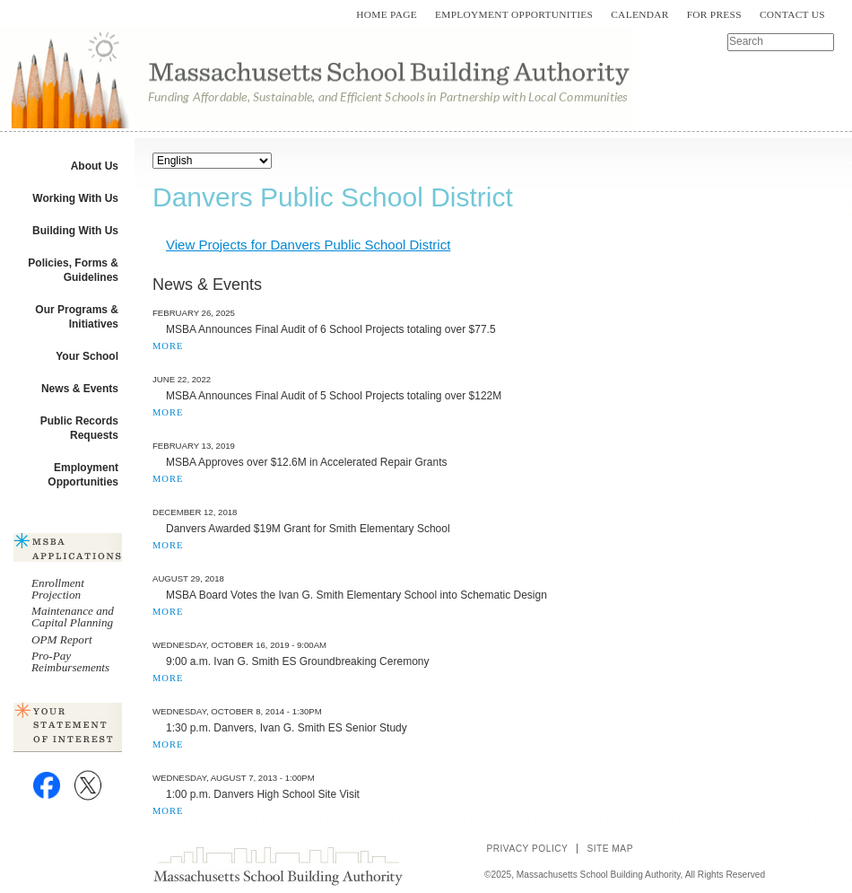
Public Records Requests (79, 428)
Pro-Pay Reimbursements (70, 661)
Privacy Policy (527, 849)
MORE (167, 346)
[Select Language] (212, 161)
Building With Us (75, 230)
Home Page (386, 14)
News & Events (79, 388)
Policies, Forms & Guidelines (73, 270)
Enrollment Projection (57, 588)
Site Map (610, 849)
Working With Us (75, 198)
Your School (87, 356)
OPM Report (61, 639)
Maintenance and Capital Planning (72, 616)
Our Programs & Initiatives (76, 316)
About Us (94, 166)
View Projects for (308, 244)
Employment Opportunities (514, 14)
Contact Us (792, 14)
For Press (714, 14)
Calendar (639, 14)
